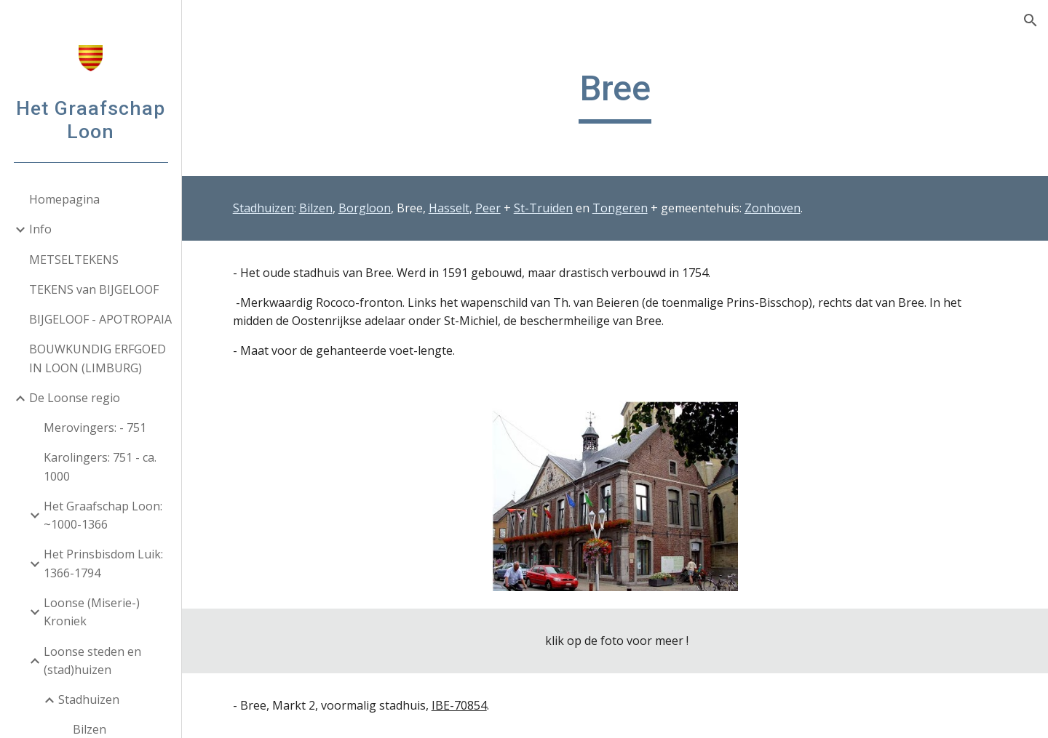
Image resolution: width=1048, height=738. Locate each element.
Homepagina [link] (64, 199)
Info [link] (40, 229)
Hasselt (449, 208)
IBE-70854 (459, 705)
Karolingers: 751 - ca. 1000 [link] (100, 466)
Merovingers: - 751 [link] (95, 428)
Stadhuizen (263, 208)
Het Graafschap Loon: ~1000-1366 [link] (103, 515)
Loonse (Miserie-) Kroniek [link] (92, 612)
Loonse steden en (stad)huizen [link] (92, 660)
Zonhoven (773, 208)
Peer (488, 208)
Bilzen (316, 208)
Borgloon (364, 208)
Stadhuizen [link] (88, 699)
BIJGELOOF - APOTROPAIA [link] (100, 319)
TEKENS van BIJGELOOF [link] (94, 289)
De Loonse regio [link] (74, 398)
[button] (1030, 20)
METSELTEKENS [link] (74, 260)
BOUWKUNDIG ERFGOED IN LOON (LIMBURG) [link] (97, 358)
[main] (615, 95)
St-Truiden (543, 208)
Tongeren (620, 208)
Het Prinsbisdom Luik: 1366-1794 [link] (103, 563)
